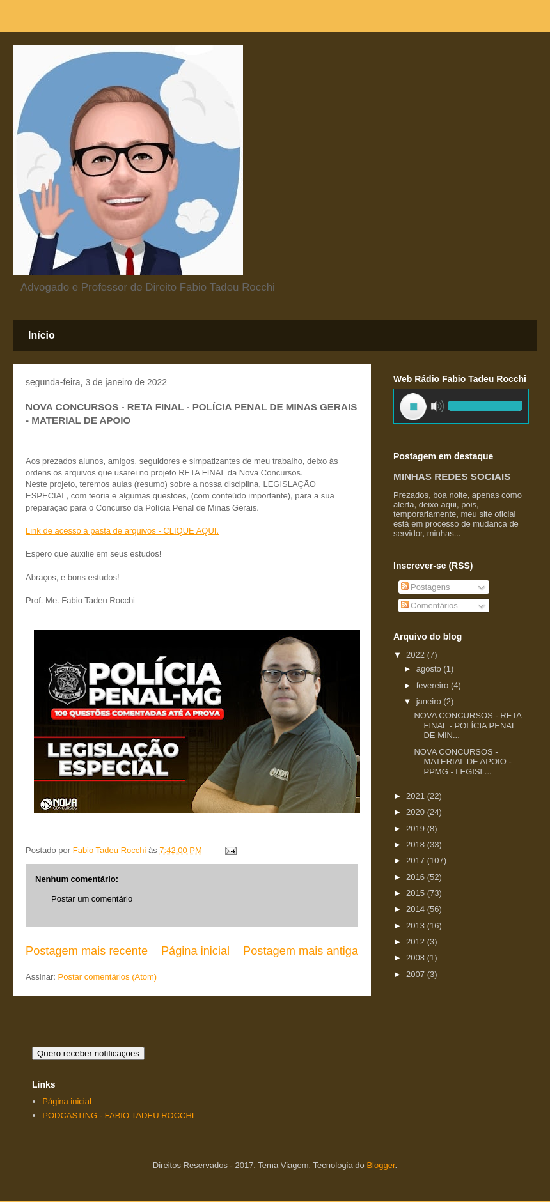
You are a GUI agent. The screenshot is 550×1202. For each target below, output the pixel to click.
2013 (416, 925)
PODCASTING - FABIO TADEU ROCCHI (118, 1115)
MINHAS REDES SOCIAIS (451, 476)
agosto (430, 669)
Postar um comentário (91, 899)
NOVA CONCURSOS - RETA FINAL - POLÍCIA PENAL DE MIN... (467, 725)
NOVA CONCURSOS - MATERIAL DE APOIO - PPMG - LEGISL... (462, 761)
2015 (416, 893)
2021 (416, 796)
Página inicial (195, 950)
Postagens (425, 587)
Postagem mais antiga (300, 950)
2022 (416, 654)
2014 (416, 909)
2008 (416, 957)
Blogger (380, 1165)
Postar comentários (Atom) (107, 977)
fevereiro (433, 685)
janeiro (430, 701)
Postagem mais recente (87, 950)
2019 (416, 828)
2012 (416, 941)
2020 (416, 812)
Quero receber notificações (88, 1053)
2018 (416, 844)
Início (41, 335)
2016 (416, 877)
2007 (416, 974)
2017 (416, 860)
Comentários (429, 605)
